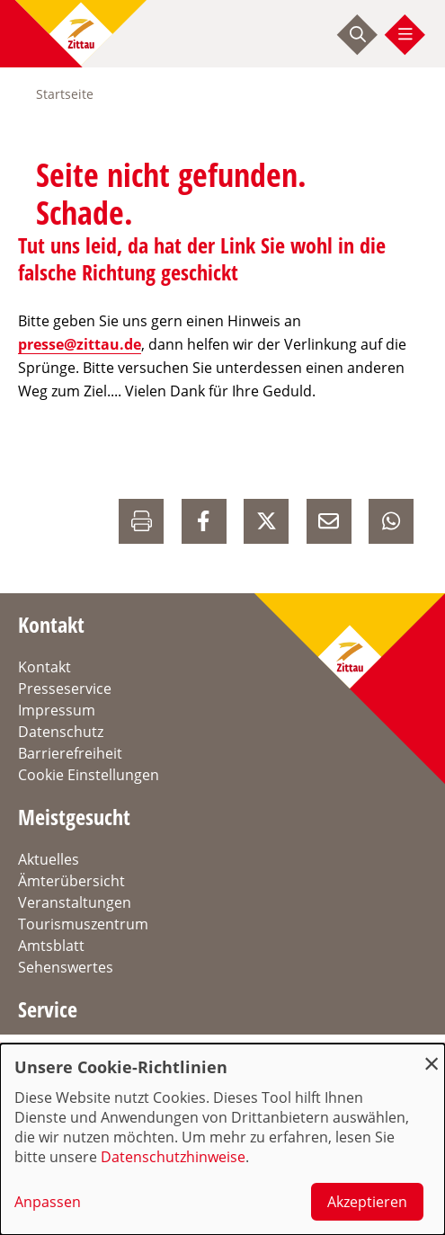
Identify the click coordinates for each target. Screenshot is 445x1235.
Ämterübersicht (71, 881)
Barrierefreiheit (70, 753)
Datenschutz (60, 732)
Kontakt (44, 667)
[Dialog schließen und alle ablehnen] (431, 1055)
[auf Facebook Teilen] (204, 521)
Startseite (64, 93)
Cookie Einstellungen (88, 775)
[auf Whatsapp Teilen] (391, 521)
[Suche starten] (357, 34)
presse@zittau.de (79, 344)
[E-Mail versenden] (329, 521)
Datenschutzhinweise (173, 1157)
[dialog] (222, 1139)
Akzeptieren (367, 1202)
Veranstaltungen (74, 902)
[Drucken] (141, 521)
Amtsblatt (51, 945)
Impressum (56, 710)
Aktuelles (48, 859)
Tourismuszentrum (83, 924)
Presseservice (64, 688)
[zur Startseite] (80, 33)
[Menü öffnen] (405, 34)
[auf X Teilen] (266, 521)
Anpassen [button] (47, 1202)
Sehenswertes (65, 967)
